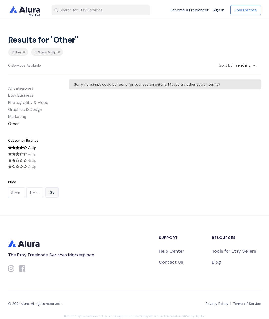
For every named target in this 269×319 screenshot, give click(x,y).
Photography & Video (28, 102)
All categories (20, 88)
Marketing (17, 116)
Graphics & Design (25, 109)
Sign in (218, 10)
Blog (216, 262)
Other (13, 123)
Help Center (171, 251)
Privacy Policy (217, 303)
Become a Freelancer (189, 10)
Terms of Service (247, 303)
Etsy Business (20, 95)
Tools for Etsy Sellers (234, 251)
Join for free (246, 10)
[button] (237, 65)
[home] (25, 10)
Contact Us (171, 262)
